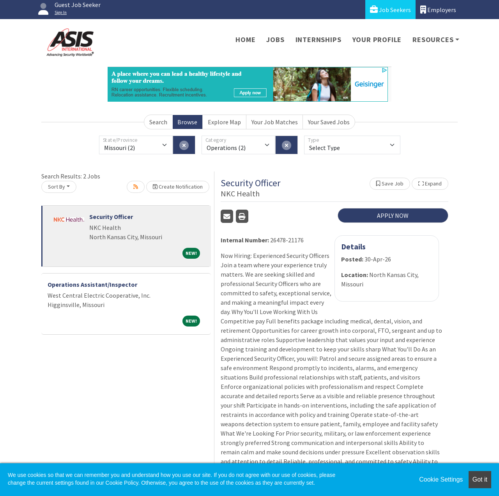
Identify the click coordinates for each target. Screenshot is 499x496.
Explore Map (224, 122)
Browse (187, 122)
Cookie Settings (441, 479)
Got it (479, 479)
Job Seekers (390, 9)
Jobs (275, 39)
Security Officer (111, 217)
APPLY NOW (393, 215)
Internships (319, 39)
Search (158, 122)
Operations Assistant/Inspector (92, 284)
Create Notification (178, 186)
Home (245, 39)
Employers (438, 9)
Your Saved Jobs (329, 122)
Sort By (56, 186)
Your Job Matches (274, 122)
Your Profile (377, 39)
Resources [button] (432, 39)
